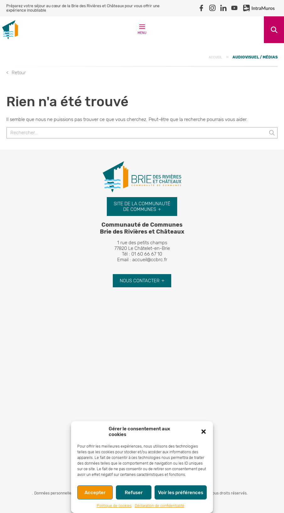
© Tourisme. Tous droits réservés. (218, 493)
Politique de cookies (114, 506)
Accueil (215, 57)
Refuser (134, 492)
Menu (142, 30)
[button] (203, 431)
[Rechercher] (142, 133)
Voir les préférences (180, 492)
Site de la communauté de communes (142, 206)
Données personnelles (53, 493)
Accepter (95, 492)
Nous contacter (140, 281)
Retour (19, 72)
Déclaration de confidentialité (159, 506)
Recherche (274, 29)
